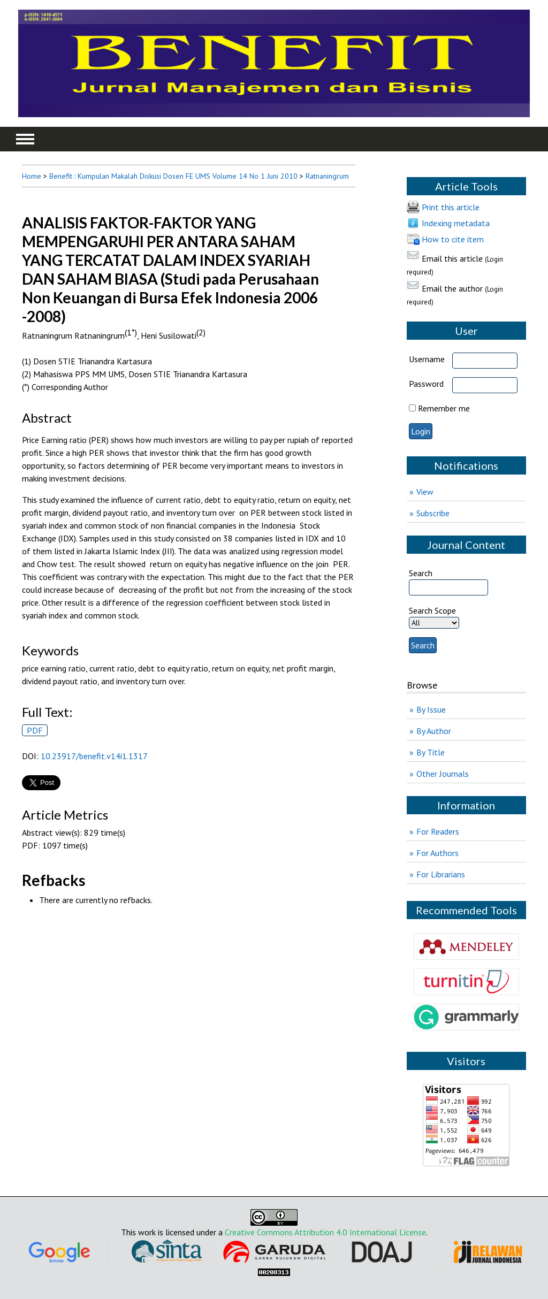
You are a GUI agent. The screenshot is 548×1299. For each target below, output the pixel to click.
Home (31, 176)
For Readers (437, 831)
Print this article (451, 207)
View (424, 491)
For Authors (437, 852)
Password (426, 383)
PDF (35, 730)
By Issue (431, 709)
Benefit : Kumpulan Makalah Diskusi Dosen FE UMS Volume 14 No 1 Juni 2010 (173, 176)
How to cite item (453, 239)
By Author (433, 730)
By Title (430, 752)
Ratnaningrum (327, 176)
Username (427, 359)
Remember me (444, 408)
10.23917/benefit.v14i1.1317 (94, 756)
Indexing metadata (456, 223)
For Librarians (440, 874)
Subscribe (433, 513)
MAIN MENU (25, 139)
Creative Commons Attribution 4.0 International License (325, 1232)
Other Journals (442, 773)
